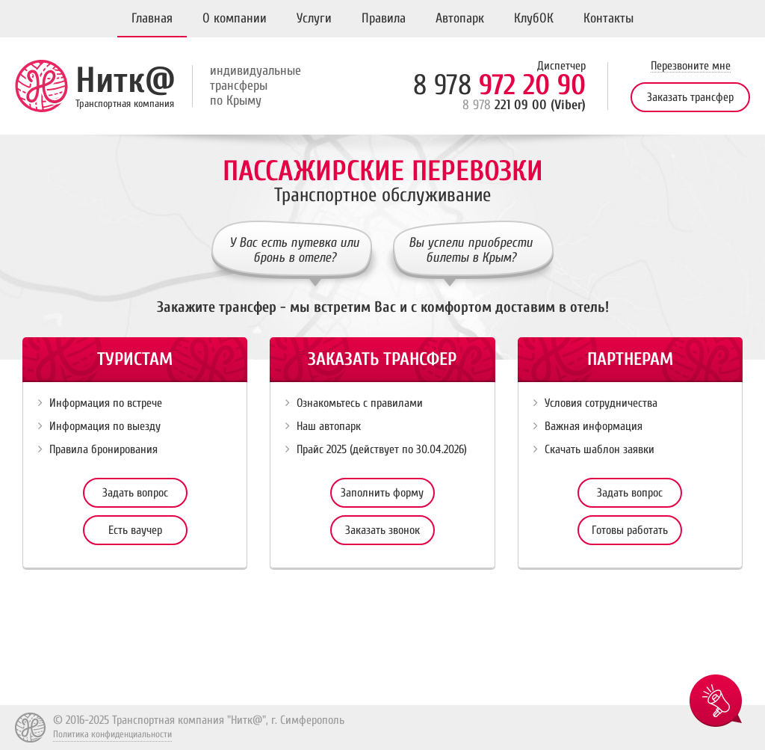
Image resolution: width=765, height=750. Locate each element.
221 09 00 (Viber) (524, 105)
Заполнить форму (382, 493)
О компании (234, 18)
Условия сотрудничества (601, 403)
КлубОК (534, 18)
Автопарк (460, 18)
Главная (152, 18)
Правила (384, 18)
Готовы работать (630, 530)
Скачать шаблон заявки (599, 449)
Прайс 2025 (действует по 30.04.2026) (382, 449)
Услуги (314, 18)
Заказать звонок (382, 530)
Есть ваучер (135, 530)
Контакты (608, 18)
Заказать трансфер (690, 97)
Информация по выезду (105, 426)
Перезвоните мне (691, 66)
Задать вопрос (135, 493)
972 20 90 (499, 85)
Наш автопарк (329, 426)
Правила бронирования (103, 449)
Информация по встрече (105, 403)
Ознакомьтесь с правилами (360, 403)
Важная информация (593, 426)
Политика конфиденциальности (112, 734)
